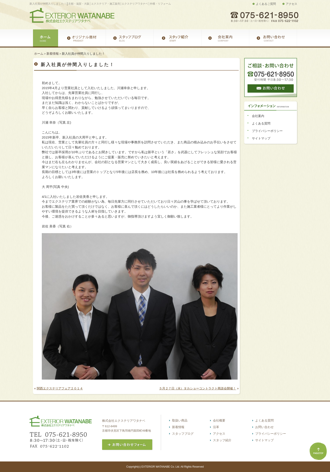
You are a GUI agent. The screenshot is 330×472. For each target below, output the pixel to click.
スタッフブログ (183, 433)
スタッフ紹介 (222, 440)
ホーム (38, 53)
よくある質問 (261, 123)
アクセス (291, 3)
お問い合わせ (264, 427)
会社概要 (219, 420)
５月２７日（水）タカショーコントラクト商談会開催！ (197, 388)
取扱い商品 (179, 420)
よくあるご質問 (266, 3)
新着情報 (52, 53)
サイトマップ (261, 138)
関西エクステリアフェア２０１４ (60, 388)
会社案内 (258, 116)
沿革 (216, 427)
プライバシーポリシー (267, 131)
